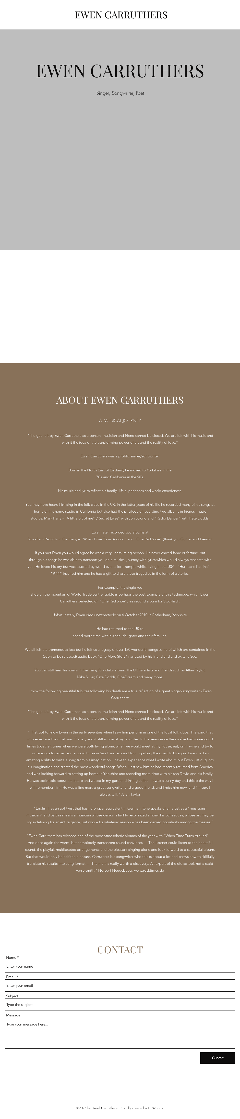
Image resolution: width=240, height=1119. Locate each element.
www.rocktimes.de (149, 870)
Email (10, 977)
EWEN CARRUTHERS (121, 14)
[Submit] (217, 1058)
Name (11, 957)
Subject (12, 996)
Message (13, 1015)
